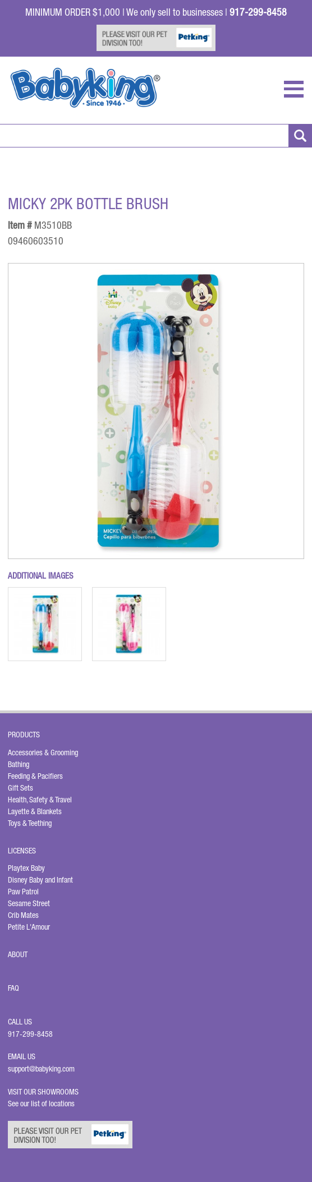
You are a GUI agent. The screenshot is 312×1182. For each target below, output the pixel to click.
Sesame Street (29, 903)
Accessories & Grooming (43, 752)
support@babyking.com (41, 1068)
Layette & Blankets (35, 811)
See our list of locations (41, 1103)
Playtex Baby (26, 868)
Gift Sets (20, 787)
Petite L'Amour (29, 926)
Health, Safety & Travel (40, 799)
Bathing (18, 764)
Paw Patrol (23, 891)
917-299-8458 (30, 1033)
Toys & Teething (30, 823)
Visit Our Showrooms (45, 1091)
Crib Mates (23, 915)
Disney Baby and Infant (40, 879)
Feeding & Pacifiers (35, 776)
